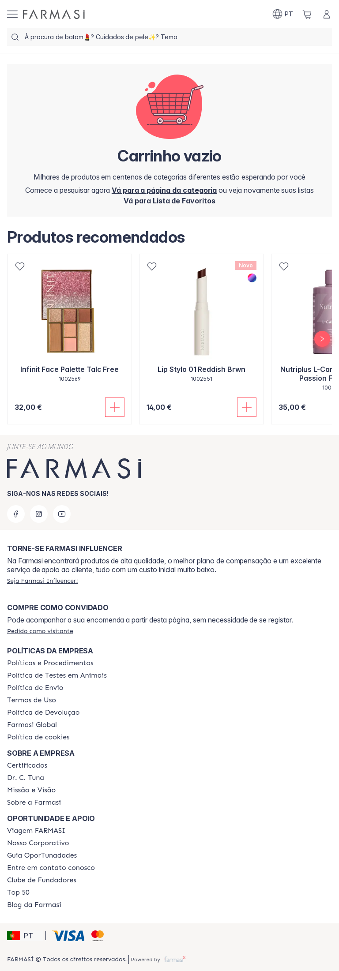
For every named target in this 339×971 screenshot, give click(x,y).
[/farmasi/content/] (38, 737)
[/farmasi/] (54, 14)
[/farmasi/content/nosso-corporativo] (38, 843)
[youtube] (62, 514)
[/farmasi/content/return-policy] (43, 712)
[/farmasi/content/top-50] (18, 892)
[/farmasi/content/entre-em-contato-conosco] (51, 867)
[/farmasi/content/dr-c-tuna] (25, 777)
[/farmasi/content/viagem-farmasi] (36, 830)
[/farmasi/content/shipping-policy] (35, 687)
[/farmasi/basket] (307, 14)
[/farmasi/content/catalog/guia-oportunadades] (42, 855)
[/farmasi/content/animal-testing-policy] (57, 675)
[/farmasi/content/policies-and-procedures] (50, 663)
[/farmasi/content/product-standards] (27, 765)
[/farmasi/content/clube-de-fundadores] (41, 880)
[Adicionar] (114, 407)
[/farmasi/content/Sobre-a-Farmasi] (34, 802)
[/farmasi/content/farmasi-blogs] (34, 904)
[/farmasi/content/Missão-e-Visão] (31, 790)
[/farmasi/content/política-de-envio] (31, 700)
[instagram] (39, 514)
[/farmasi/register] (169, 200)
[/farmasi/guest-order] (40, 631)
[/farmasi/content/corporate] (32, 724)
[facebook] (16, 514)
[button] (25, 935)
